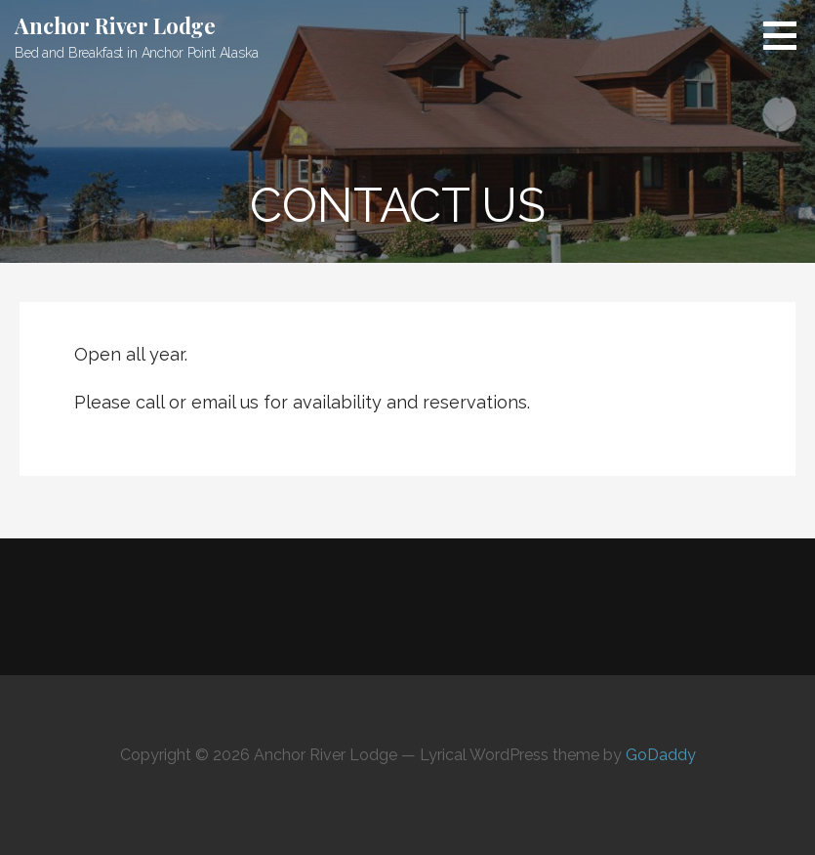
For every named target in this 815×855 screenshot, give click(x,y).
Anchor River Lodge (115, 25)
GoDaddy (661, 755)
